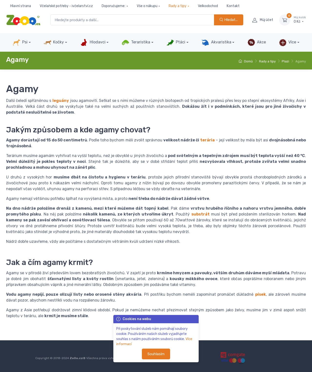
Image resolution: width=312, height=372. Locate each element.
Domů (246, 61)
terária (207, 140)
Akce (256, 42)
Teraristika (136, 42)
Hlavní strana (20, 6)
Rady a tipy (177, 6)
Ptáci (175, 42)
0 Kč (300, 20)
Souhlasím (156, 354)
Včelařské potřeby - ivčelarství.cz (66, 6)
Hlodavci (92, 42)
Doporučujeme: (113, 6)
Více (287, 42)
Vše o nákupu (147, 6)
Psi (20, 42)
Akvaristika (216, 42)
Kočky (54, 42)
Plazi (285, 61)
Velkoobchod (208, 6)
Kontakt (233, 6)
